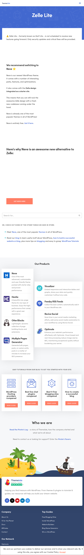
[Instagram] (28, 501)
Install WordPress (48, 521)
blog (17, 237)
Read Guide (11, 405)
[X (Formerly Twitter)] (12, 501)
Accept (62, 552)
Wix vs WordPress (48, 532)
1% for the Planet (8, 521)
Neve (14, 232)
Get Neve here (19, 201)
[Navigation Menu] (80, 3)
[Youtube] (18, 501)
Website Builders (48, 524)
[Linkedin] (23, 501)
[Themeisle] (6, 3)
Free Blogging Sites (49, 517)
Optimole (5, 544)
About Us (5, 517)
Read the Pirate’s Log (19, 429)
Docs (3, 524)
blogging (41, 241)
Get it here (28, 123)
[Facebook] (7, 501)
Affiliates (5, 528)
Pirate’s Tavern (64, 439)
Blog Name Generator (50, 528)
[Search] (39, 215)
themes (42, 232)
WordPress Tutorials (70, 241)
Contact (5, 532)
